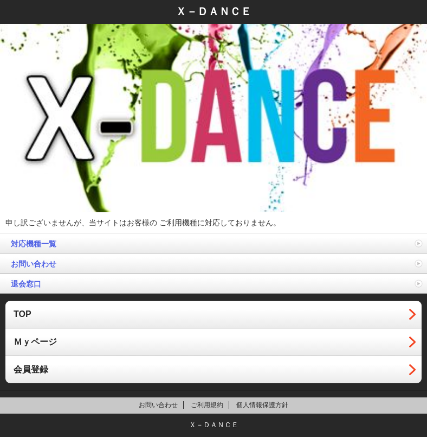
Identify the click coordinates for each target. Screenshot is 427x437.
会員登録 (31, 369)
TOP (22, 314)
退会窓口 (26, 284)
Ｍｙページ (35, 341)
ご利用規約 (207, 405)
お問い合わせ (33, 263)
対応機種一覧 (33, 243)
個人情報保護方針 (262, 405)
